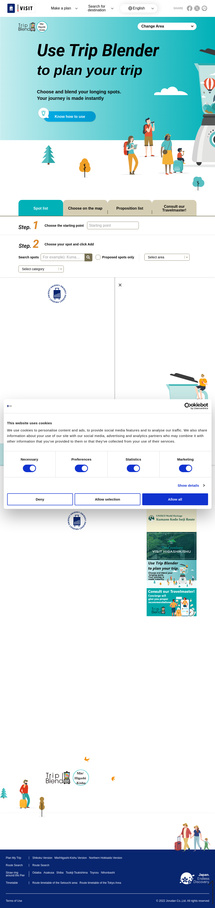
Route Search (40, 865)
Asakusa (48, 872)
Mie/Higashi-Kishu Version (71, 857)
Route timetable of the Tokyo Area (100, 882)
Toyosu (94, 872)
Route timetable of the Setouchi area (54, 882)
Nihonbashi (108, 872)
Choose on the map (85, 208)
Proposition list (129, 208)
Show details (188, 485)
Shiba (60, 872)
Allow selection (107, 499)
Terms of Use (14, 900)
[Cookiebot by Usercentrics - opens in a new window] (188, 406)
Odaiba (36, 872)
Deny (40, 499)
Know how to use (70, 117)
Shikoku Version (42, 857)
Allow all (175, 499)
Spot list (40, 208)
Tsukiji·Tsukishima (77, 872)
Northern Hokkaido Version (105, 857)
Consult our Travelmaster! (174, 208)
